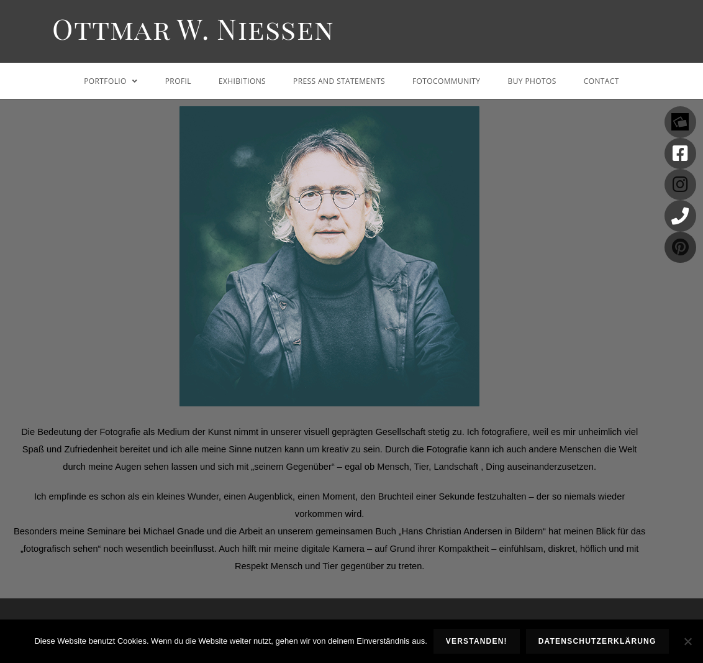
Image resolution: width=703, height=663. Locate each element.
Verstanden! (476, 641)
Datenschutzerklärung (597, 641)
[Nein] (687, 641)
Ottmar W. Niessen (193, 28)
